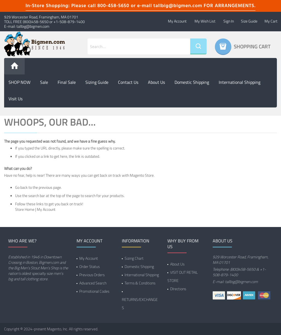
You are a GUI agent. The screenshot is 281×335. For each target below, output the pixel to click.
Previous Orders (92, 275)
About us (156, 82)
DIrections (178, 289)
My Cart (271, 21)
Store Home (24, 209)
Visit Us (16, 98)
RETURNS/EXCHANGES (140, 304)
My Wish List (205, 21)
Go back (21, 187)
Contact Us (128, 82)
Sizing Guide (96, 82)
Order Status (89, 266)
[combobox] (139, 46)
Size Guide (249, 21)
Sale (44, 82)
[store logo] (35, 44)
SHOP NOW (19, 82)
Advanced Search (92, 283)
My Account (177, 21)
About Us (177, 264)
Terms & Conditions (140, 283)
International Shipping (239, 82)
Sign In (228, 21)
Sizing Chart (134, 258)
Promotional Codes (94, 291)
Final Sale (67, 82)
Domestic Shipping (192, 82)
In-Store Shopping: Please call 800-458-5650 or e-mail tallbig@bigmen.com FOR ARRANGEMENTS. (140, 6)
